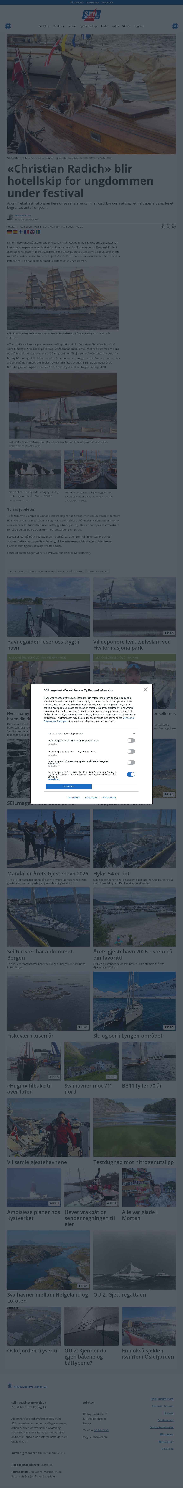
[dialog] (92, 744)
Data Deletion (73, 797)
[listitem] (91, 733)
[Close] (146, 691)
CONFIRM (69, 786)
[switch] (131, 740)
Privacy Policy (109, 797)
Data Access (91, 797)
